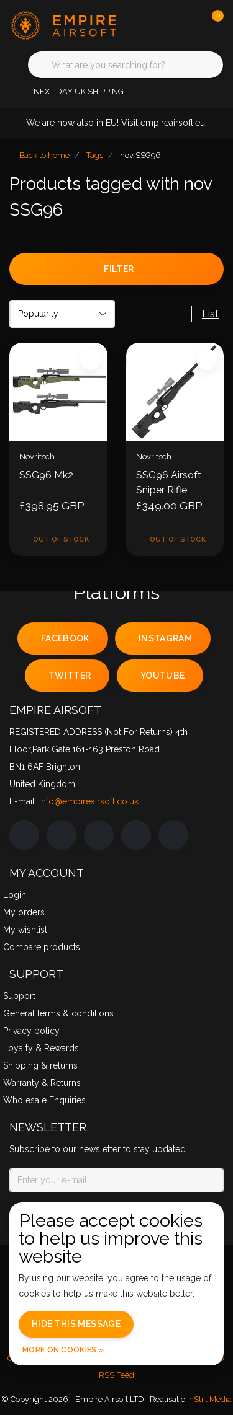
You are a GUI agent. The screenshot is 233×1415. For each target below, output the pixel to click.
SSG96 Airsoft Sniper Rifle (168, 482)
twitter (69, 676)
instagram (165, 638)
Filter (119, 269)
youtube (162, 676)
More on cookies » (63, 1350)
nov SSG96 (140, 155)
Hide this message (76, 1324)
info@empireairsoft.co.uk (89, 801)
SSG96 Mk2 (46, 475)
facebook (65, 638)
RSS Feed (116, 1375)
